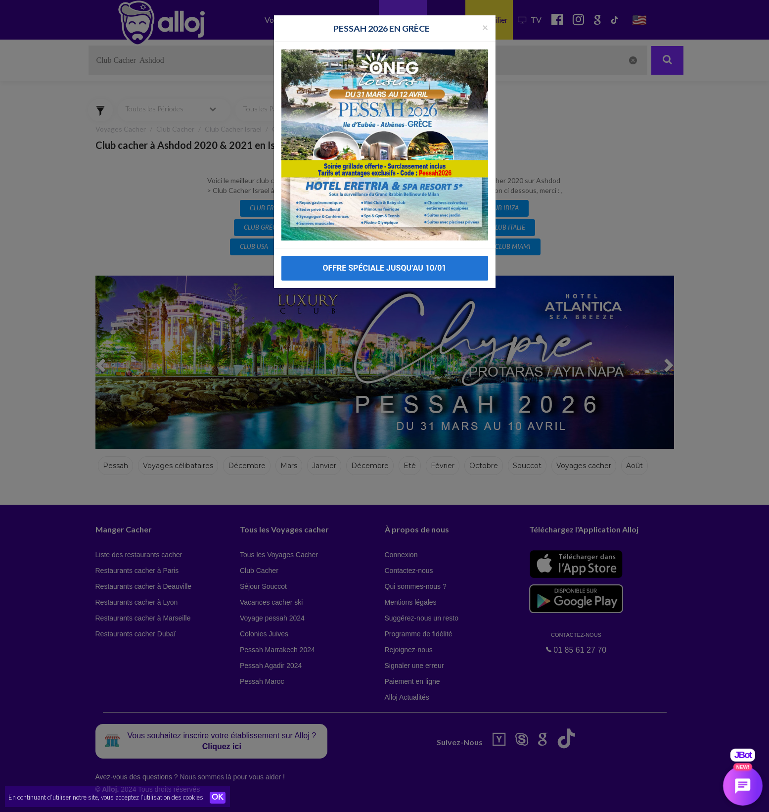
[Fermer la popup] (485, 9)
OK (218, 798)
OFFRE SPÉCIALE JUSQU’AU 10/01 (384, 250)
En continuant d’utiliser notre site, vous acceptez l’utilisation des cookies (105, 797)
